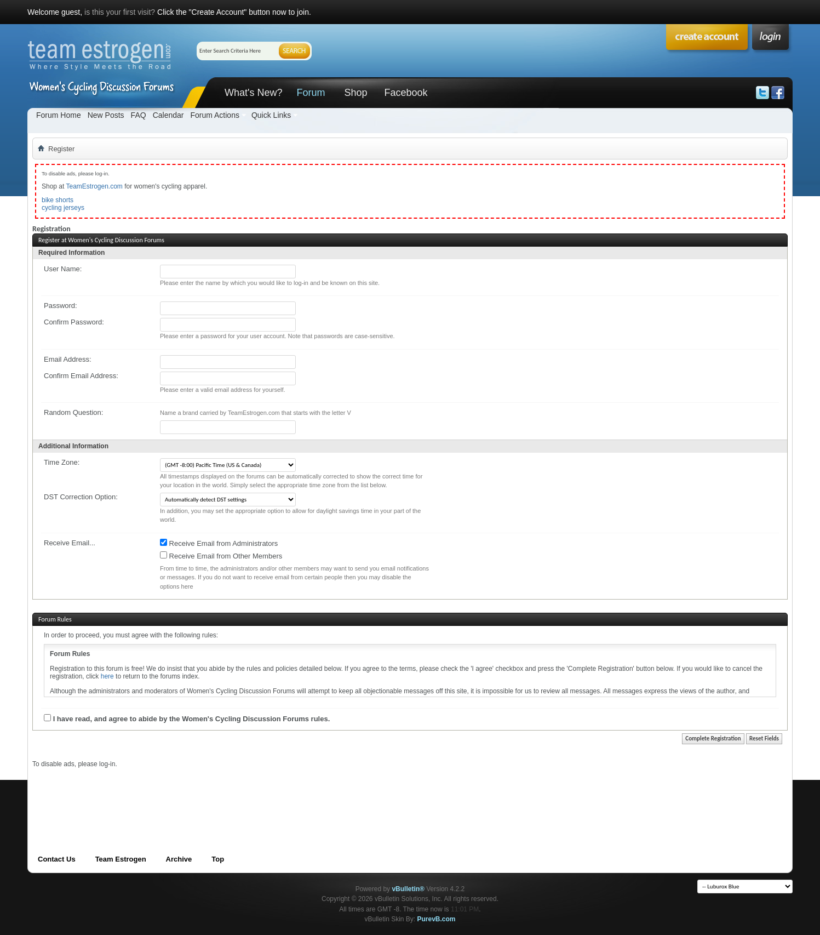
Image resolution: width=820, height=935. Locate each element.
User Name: (63, 269)
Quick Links (271, 115)
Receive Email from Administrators (219, 543)
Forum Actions (214, 115)
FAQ (138, 115)
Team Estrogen (120, 859)
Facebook (405, 92)
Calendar (168, 115)
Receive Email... (69, 543)
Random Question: (73, 412)
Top (217, 859)
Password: (60, 305)
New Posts (106, 115)
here (107, 676)
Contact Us (57, 859)
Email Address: (67, 359)
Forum (310, 92)
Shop (355, 92)
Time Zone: (61, 462)
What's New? (253, 92)
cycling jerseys (63, 208)
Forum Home (58, 115)
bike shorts (57, 200)
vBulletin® (408, 889)
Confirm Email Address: (81, 376)
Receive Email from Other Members (221, 555)
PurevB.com (436, 919)
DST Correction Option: (81, 497)
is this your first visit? (119, 12)
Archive (179, 859)
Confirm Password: (74, 322)
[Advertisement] (231, 793)
